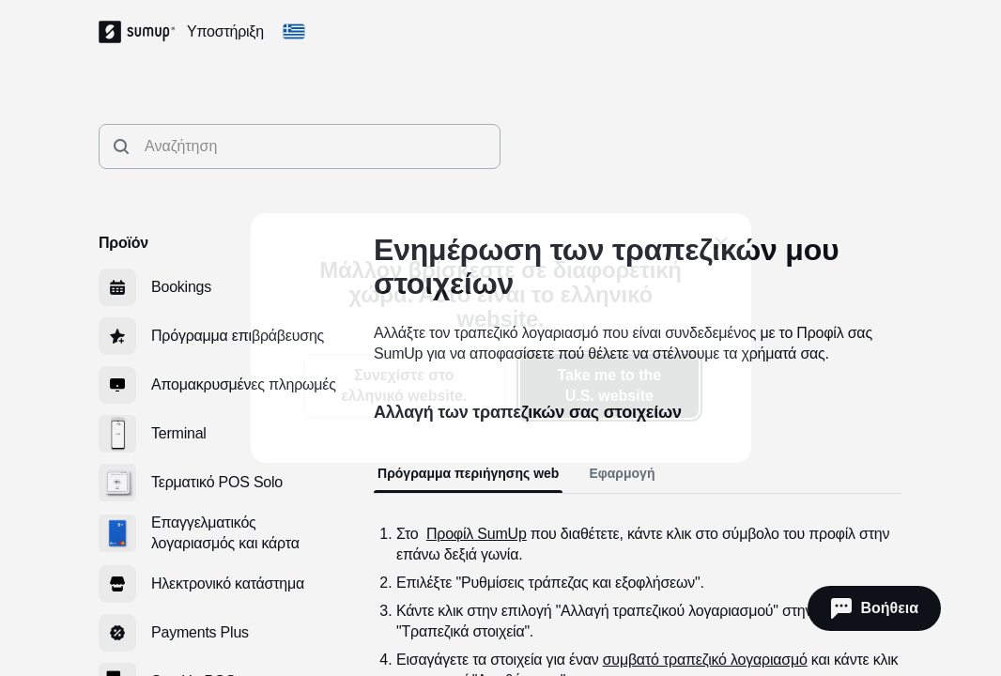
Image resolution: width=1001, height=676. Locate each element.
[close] (721, 243)
